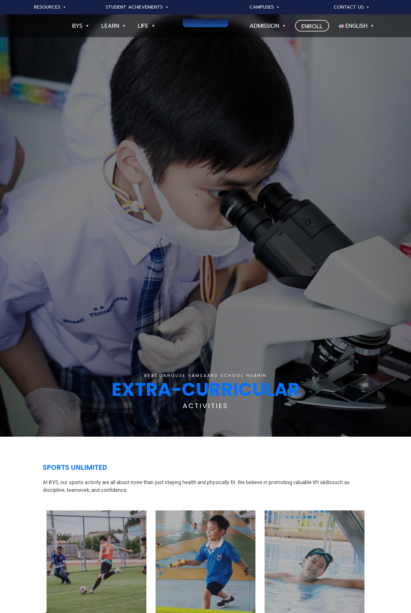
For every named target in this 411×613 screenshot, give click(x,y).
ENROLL (312, 26)
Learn (113, 25)
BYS (81, 25)
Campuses (264, 7)
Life (147, 25)
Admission (268, 25)
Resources (50, 7)
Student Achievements (137, 7)
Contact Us (352, 7)
